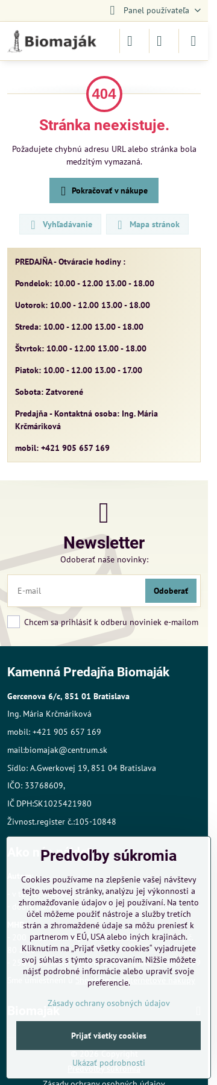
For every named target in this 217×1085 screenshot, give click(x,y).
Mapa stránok (147, 225)
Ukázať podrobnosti (108, 1062)
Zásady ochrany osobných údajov (109, 1003)
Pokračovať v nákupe (102, 191)
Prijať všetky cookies (108, 1035)
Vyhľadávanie (59, 225)
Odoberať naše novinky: (104, 559)
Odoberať (171, 590)
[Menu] (193, 41)
